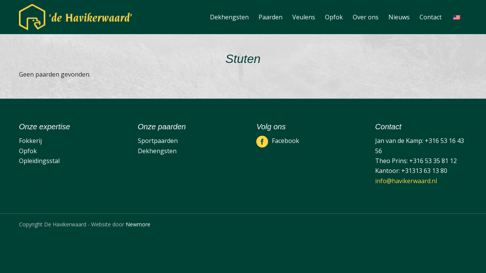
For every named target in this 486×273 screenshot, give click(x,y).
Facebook (285, 140)
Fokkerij (30, 140)
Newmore (138, 224)
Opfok (28, 151)
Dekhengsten (157, 151)
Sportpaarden (158, 140)
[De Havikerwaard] (75, 17)
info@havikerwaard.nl (406, 181)
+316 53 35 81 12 (433, 161)
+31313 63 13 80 (424, 170)
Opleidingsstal (39, 161)
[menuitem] (229, 17)
